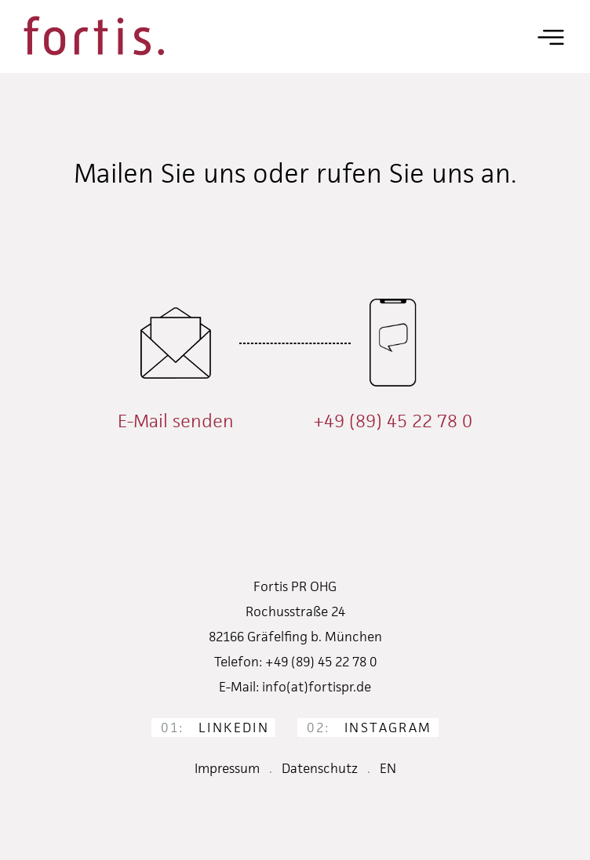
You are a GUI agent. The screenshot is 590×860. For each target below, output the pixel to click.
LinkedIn (215, 727)
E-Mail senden (176, 421)
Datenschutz (320, 768)
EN (388, 768)
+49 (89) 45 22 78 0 (392, 421)
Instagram (369, 727)
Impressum (227, 768)
